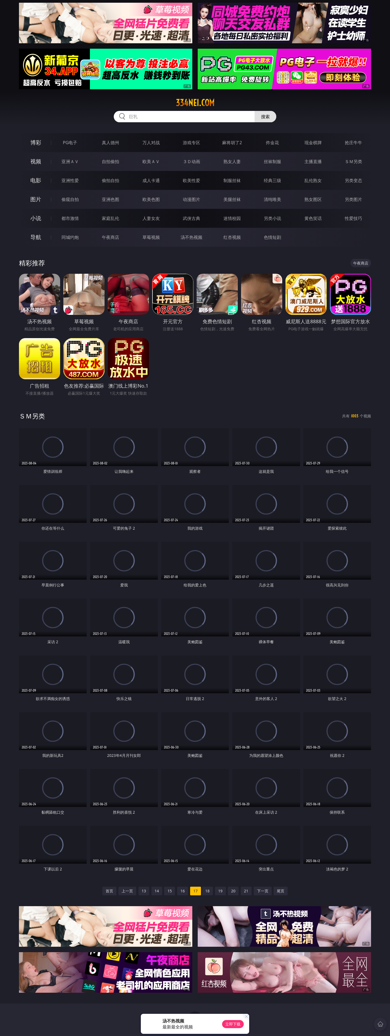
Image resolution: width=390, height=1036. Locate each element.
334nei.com (195, 102)
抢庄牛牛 (353, 143)
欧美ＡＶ (151, 161)
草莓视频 (151, 237)
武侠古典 (191, 218)
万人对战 (151, 143)
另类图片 (353, 199)
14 (157, 890)
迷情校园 (232, 218)
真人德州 (110, 143)
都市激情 (70, 218)
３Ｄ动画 (191, 161)
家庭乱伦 (110, 218)
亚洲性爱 (70, 180)
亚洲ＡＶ (70, 161)
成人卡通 (151, 180)
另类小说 (272, 218)
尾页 (280, 890)
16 (182, 890)
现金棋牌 (313, 143)
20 (233, 890)
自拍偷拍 (110, 161)
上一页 (127, 890)
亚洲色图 (110, 199)
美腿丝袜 (232, 199)
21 (246, 890)
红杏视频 (232, 237)
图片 (35, 199)
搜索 (265, 117)
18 (207, 890)
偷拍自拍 (110, 180)
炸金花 (272, 143)
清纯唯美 (272, 199)
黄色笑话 (313, 218)
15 (169, 890)
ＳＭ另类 (353, 161)
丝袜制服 (272, 161)
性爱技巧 (353, 218)
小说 (35, 218)
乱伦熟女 (313, 180)
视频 (35, 161)
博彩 (35, 142)
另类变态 (353, 180)
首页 (109, 890)
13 (144, 890)
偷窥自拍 (70, 199)
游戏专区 (191, 143)
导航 (35, 237)
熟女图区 (313, 199)
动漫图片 (191, 199)
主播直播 (313, 161)
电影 (35, 180)
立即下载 (232, 1024)
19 (220, 890)
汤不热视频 (191, 237)
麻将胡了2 (232, 143)
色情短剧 (272, 237)
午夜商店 (110, 237)
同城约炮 (70, 237)
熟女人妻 (232, 161)
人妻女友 (151, 218)
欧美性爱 (191, 180)
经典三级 (272, 180)
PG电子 (70, 143)
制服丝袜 (232, 180)
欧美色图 (151, 199)
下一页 (262, 890)
